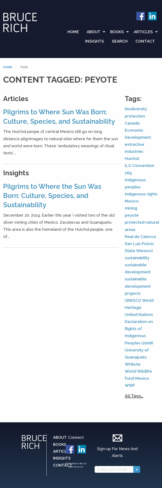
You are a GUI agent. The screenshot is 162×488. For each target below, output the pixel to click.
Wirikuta (132, 364)
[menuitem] (75, 32)
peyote (132, 215)
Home (73, 32)
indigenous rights (141, 194)
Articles (143, 32)
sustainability (137, 258)
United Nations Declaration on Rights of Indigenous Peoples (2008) (139, 328)
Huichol (132, 158)
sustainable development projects (138, 286)
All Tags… (134, 396)
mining (131, 208)
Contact (145, 41)
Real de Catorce (140, 236)
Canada (132, 123)
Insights (94, 41)
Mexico (132, 201)
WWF (130, 385)
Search (120, 41)
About (93, 32)
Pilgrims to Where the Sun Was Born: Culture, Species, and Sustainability (52, 196)
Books (117, 32)
